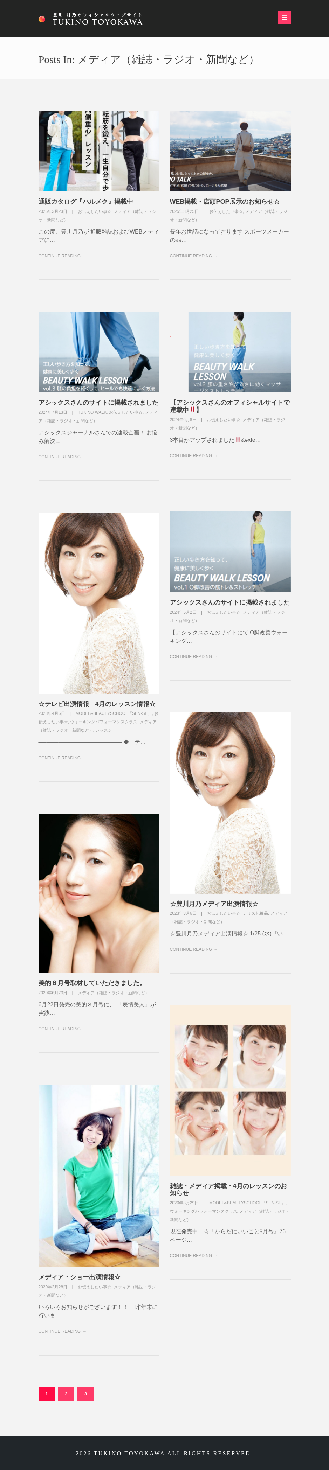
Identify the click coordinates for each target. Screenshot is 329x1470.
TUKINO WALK (92, 412)
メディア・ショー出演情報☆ (80, 1277)
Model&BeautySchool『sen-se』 (113, 713)
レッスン (103, 730)
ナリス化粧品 (255, 913)
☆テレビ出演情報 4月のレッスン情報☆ (97, 704)
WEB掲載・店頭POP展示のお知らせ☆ (225, 201)
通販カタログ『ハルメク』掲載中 (86, 201)
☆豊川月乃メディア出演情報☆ (214, 903)
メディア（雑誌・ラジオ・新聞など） (113, 992)
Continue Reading (60, 255)
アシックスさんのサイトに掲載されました (98, 402)
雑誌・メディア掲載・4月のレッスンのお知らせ (228, 1190)
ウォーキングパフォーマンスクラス (103, 721)
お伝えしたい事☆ (94, 211)
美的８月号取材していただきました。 (92, 983)
